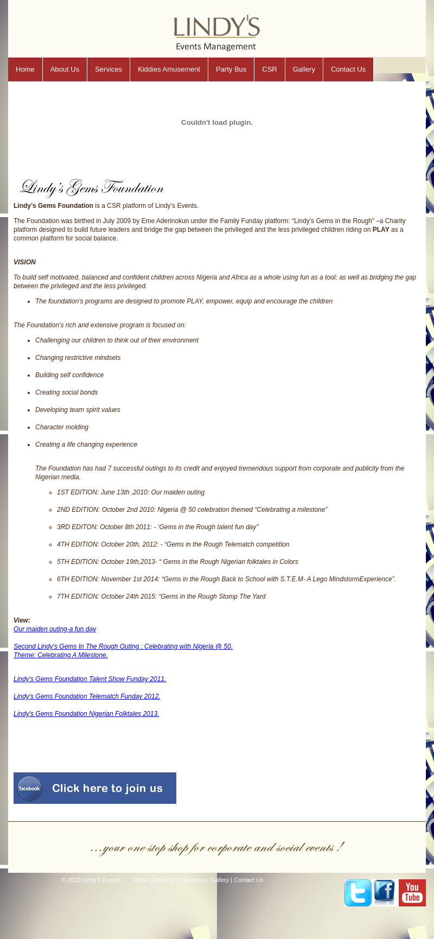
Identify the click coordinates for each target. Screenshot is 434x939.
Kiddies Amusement (169, 69)
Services (108, 69)
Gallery (304, 69)
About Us (64, 69)
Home (25, 69)
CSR (269, 69)
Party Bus (231, 69)
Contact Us (348, 69)
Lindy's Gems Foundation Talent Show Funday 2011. (90, 679)
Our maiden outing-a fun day (55, 629)
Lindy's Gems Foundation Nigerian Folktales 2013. (86, 714)
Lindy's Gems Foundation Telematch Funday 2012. (87, 696)
